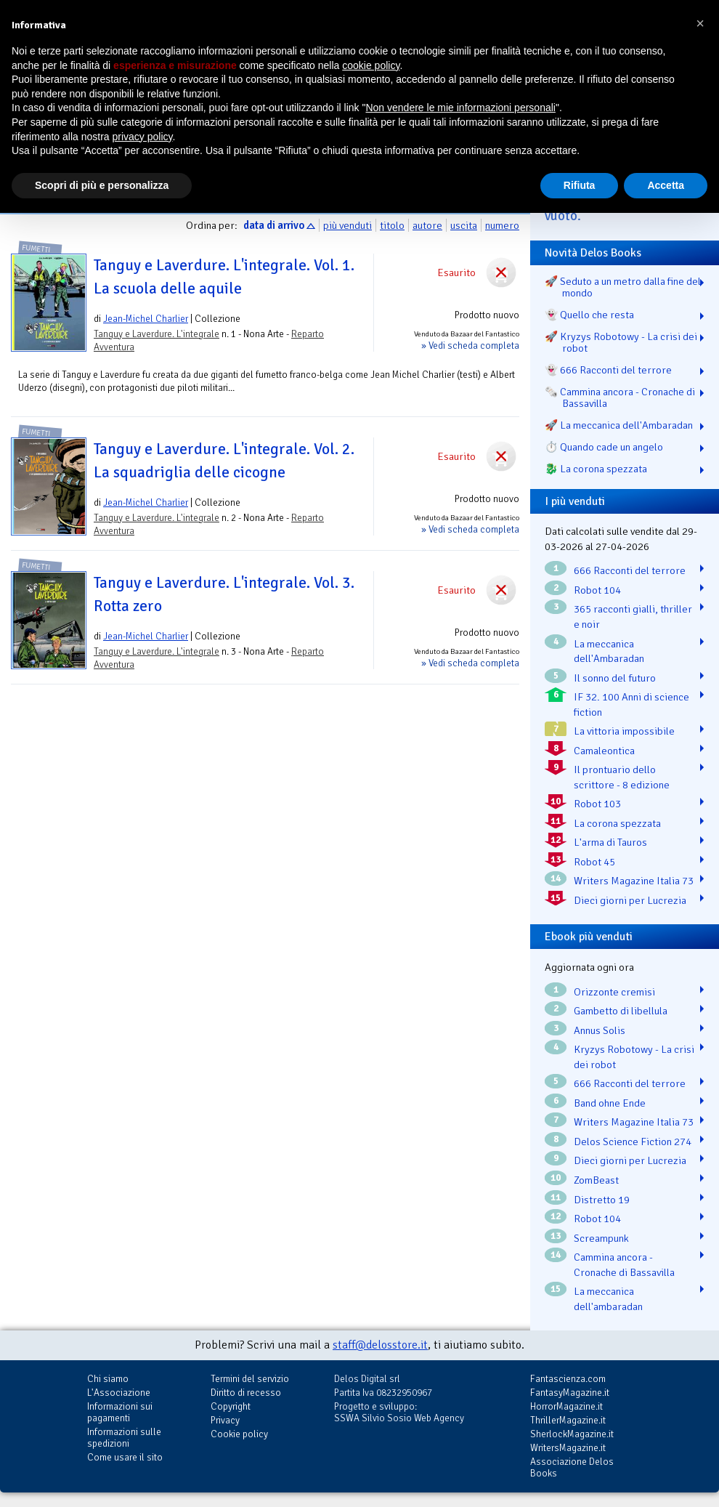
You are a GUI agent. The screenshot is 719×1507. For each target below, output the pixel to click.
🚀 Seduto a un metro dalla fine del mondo (623, 287)
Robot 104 (597, 590)
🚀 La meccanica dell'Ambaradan (619, 425)
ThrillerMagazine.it (568, 1420)
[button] (700, 23)
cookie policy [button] (370, 65)
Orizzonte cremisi (614, 991)
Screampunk (601, 1238)
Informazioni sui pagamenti (120, 1412)
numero (502, 225)
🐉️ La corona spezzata (596, 468)
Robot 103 (597, 803)
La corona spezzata (617, 823)
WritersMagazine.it (568, 1448)
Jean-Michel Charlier (145, 318)
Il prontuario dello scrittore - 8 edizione (622, 777)
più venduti (347, 225)
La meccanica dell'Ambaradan (609, 651)
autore (427, 225)
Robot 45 (594, 861)
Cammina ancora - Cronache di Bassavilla (624, 1265)
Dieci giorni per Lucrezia (630, 900)
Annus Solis (599, 1030)
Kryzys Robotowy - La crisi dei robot (634, 1057)
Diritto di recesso (246, 1392)
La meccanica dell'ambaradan (608, 1299)
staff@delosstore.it (380, 1345)
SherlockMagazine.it (572, 1434)
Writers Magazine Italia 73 (634, 880)
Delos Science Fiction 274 (632, 1141)
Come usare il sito (125, 1457)
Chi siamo (108, 1379)
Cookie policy (239, 1434)
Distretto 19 (602, 1199)
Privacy (225, 1420)
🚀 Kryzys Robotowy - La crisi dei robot (621, 342)
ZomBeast (596, 1180)
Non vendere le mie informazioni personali (460, 107)
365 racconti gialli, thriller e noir (633, 616)
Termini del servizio (250, 1379)
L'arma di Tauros (610, 842)
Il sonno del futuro (615, 677)
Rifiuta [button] (580, 185)
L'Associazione (118, 1392)
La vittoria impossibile (624, 731)
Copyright (231, 1406)
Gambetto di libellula (620, 1010)
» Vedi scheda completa (470, 345)
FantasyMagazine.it (569, 1392)
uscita (463, 225)
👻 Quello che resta (589, 314)
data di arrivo (273, 225)
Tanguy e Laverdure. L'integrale (156, 334)
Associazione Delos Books (572, 1467)
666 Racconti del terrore (630, 570)
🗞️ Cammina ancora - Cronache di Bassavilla (620, 397)
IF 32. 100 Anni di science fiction (631, 704)
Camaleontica (604, 750)
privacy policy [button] (143, 136)
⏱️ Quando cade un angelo (604, 447)
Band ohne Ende (610, 1103)
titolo (392, 225)
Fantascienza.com (568, 1379)
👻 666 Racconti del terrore (608, 370)
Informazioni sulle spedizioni (124, 1438)
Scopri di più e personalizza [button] (101, 185)
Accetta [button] (665, 185)
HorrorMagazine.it (566, 1406)
